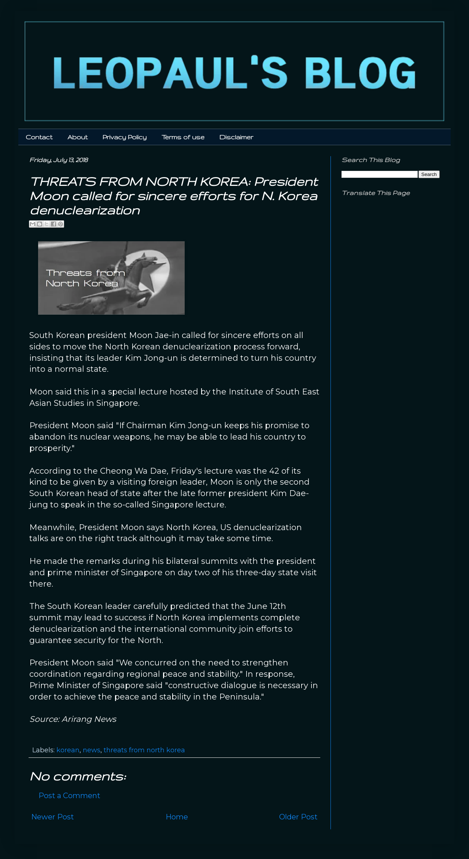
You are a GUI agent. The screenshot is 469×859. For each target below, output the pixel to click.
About (77, 136)
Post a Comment (69, 795)
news (91, 750)
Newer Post (52, 816)
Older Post (298, 816)
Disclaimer (236, 136)
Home (177, 816)
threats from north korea (144, 750)
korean (68, 750)
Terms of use (183, 136)
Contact (39, 136)
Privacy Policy (125, 136)
